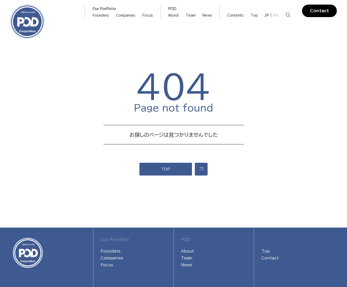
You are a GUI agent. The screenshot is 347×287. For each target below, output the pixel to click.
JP (267, 15)
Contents (235, 15)
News (207, 15)
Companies (125, 15)
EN (275, 15)
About (173, 15)
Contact (319, 11)
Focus (147, 15)
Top (254, 15)
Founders (100, 15)
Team (191, 15)
